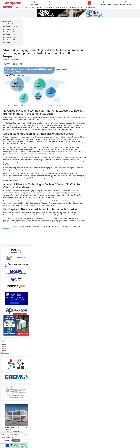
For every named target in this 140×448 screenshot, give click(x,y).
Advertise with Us (99, 413)
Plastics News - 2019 (9, 37)
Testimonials (97, 416)
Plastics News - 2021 (9, 32)
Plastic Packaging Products (62, 420)
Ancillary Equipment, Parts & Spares (65, 431)
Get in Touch (125, 344)
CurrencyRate (116, 128)
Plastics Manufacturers (61, 413)
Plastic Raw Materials (60, 424)
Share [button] (30, 36)
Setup (95, 444)
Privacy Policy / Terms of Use (62, 444)
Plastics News (18, 413)
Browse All (96, 420)
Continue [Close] (17, 440)
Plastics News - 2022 (9, 29)
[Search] (68, 3)
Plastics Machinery (59, 427)
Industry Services (59, 438)
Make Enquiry (125, 210)
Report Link (30, 203)
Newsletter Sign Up (20, 416)
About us (78, 444)
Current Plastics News (9, 24)
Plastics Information (20, 420)
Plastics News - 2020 (9, 34)
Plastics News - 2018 (9, 40)
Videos (16, 424)
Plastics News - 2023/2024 (10, 26)
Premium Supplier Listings (102, 427)
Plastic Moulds (58, 434)
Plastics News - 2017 (9, 42)
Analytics (87, 444)
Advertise (103, 444)
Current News (7, 7)
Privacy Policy (8, 440)
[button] (35, 3)
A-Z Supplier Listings (100, 424)
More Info (70, 387)
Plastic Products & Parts (61, 416)
